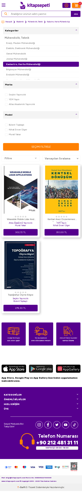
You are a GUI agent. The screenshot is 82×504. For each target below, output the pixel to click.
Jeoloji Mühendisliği (16, 58)
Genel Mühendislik (16, 53)
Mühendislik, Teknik (35, 22)
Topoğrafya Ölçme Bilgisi (20, 294)
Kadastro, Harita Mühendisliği (23, 64)
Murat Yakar (13, 134)
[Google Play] (41, 369)
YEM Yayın (12, 99)
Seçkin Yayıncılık (15, 94)
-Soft (21, 487)
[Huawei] (68, 369)
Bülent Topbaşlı (14, 124)
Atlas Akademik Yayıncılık (20, 104)
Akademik (20, 22)
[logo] (35, 5)
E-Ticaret (30, 487)
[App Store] (14, 369)
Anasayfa (7, 22)
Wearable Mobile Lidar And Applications (20, 220)
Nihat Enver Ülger (16, 129)
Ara (76, 14)
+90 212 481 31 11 (57, 442)
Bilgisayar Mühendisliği (18, 69)
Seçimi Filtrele (41, 146)
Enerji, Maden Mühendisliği (20, 43)
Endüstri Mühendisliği (17, 74)
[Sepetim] (76, 5)
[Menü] (4, 5)
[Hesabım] (66, 5)
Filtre (20, 158)
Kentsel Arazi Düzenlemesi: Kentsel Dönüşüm (61, 220)
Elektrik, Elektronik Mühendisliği (23, 48)
